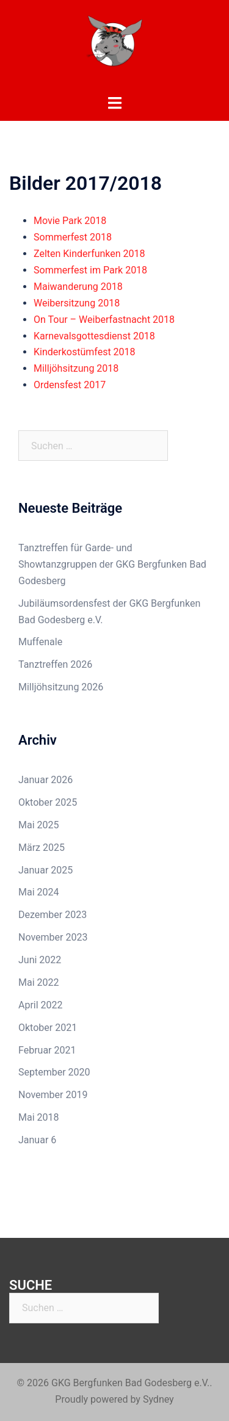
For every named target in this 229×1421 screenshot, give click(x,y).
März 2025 (41, 847)
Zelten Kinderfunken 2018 (89, 253)
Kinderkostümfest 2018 (85, 352)
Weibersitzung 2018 (77, 303)
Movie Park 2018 (70, 220)
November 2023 (52, 937)
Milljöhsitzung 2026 (60, 687)
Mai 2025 (38, 825)
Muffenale (40, 642)
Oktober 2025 (47, 802)
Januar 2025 (45, 870)
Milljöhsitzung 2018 (76, 368)
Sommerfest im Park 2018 (90, 270)
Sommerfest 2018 (73, 237)
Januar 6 (37, 1140)
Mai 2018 (38, 1117)
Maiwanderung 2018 (78, 286)
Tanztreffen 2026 (55, 664)
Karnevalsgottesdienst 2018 (94, 336)
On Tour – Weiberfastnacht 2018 (104, 319)
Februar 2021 (47, 1050)
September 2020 (54, 1072)
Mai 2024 (38, 892)
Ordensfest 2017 (70, 385)
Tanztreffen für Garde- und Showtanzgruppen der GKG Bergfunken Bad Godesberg (112, 564)
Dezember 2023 (52, 914)
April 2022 (40, 1005)
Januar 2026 (45, 780)
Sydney (158, 1399)
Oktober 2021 (47, 1027)
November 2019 (52, 1095)
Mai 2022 (38, 982)
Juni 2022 (39, 960)
